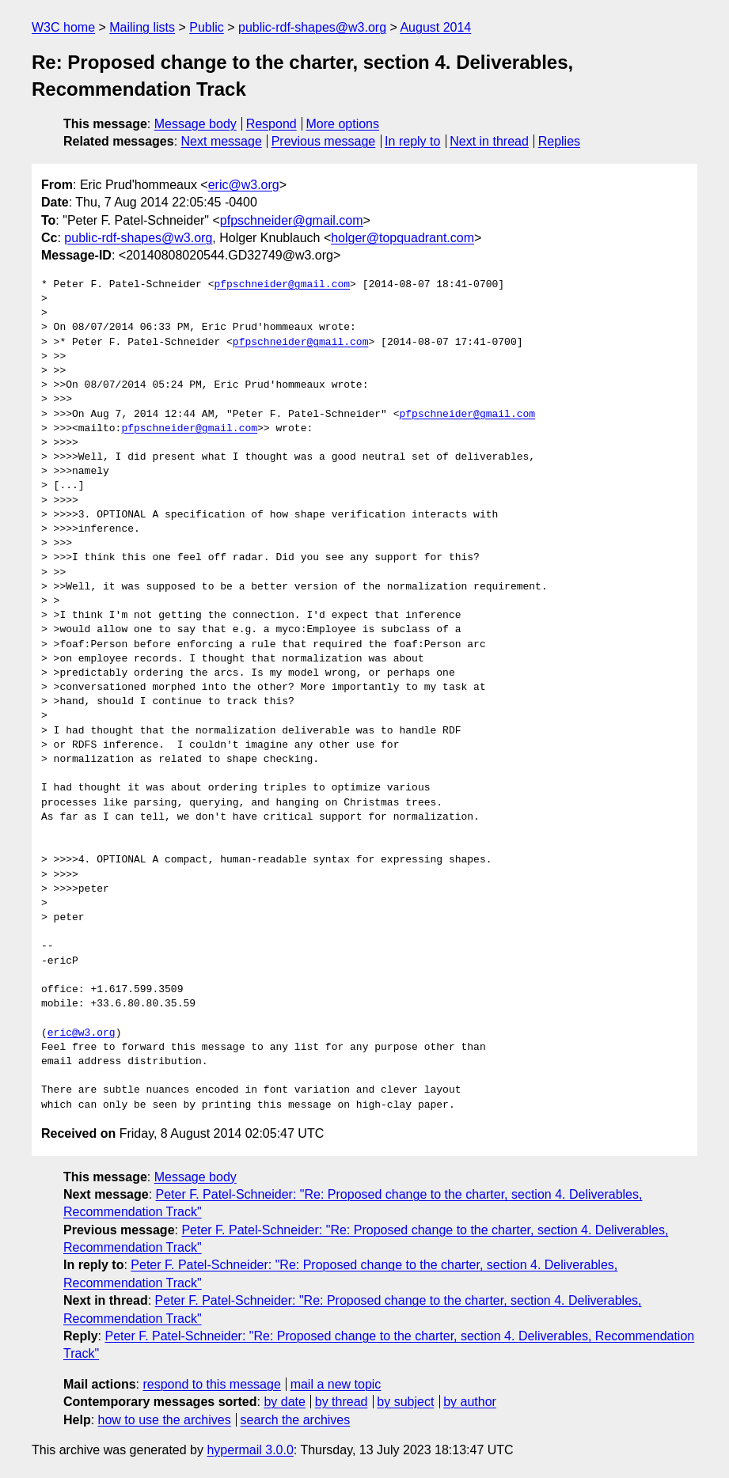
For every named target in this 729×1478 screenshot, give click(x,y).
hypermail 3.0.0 (250, 1450)
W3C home (63, 27)
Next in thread (489, 141)
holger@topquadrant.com (402, 237)
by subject (405, 1401)
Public (206, 27)
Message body (195, 124)
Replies (559, 141)
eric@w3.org (243, 184)
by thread (341, 1401)
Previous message (323, 141)
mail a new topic (336, 1384)
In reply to (412, 141)
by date (284, 1401)
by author (469, 1401)
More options (343, 124)
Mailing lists (142, 27)
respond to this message (211, 1384)
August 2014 (435, 27)
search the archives (296, 1420)
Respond (271, 124)
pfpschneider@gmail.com (291, 220)
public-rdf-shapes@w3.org (312, 27)
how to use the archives (164, 1420)
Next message (221, 141)
